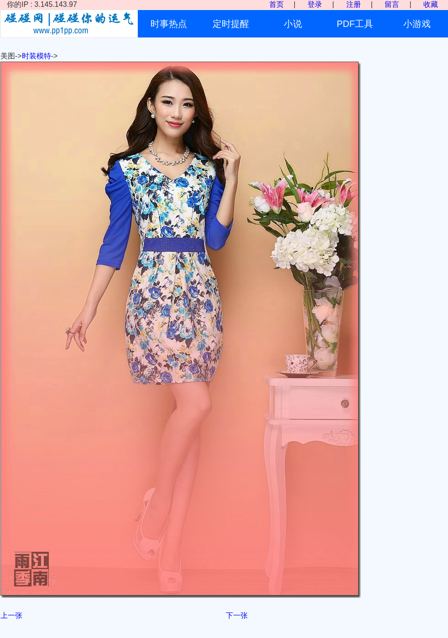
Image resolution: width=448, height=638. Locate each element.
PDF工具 (355, 24)
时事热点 (169, 24)
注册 (353, 4)
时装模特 (36, 56)
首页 (276, 4)
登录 (314, 4)
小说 (293, 24)
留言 (392, 4)
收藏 (430, 4)
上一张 (11, 615)
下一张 (237, 615)
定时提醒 (231, 24)
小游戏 (417, 24)
